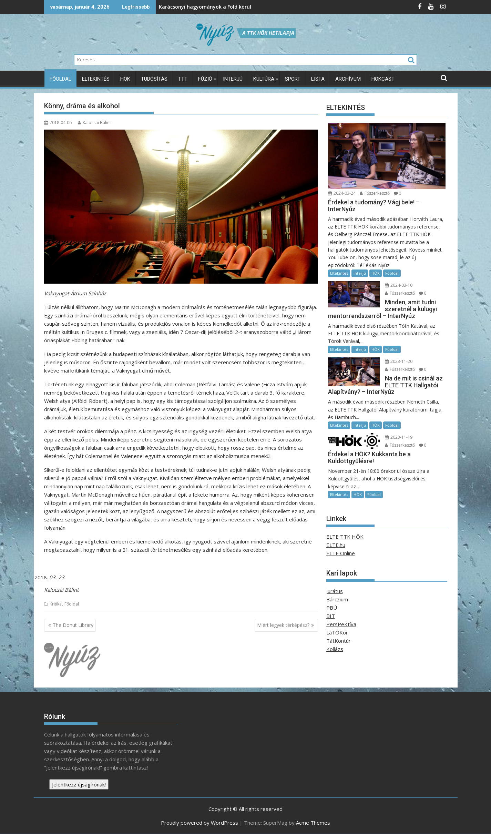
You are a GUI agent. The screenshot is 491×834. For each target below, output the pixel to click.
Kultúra (263, 79)
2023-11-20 (397, 361)
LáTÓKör (337, 632)
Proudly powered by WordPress (199, 822)
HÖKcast (383, 79)
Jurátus (334, 591)
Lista (318, 79)
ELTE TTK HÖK (345, 536)
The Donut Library (73, 625)
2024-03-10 (397, 285)
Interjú (233, 79)
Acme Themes (313, 822)
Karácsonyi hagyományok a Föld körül (160, 6)
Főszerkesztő (375, 193)
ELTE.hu (335, 544)
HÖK (125, 79)
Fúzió (205, 79)
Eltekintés (96, 79)
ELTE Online (340, 553)
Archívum (348, 79)
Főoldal (60, 79)
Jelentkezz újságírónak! (79, 784)
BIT (330, 615)
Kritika (56, 604)
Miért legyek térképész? (283, 625)
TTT (182, 79)
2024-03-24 (342, 193)
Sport (292, 79)
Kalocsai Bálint (94, 122)
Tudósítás (154, 79)
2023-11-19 (397, 437)
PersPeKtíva (341, 624)
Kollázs (334, 648)
